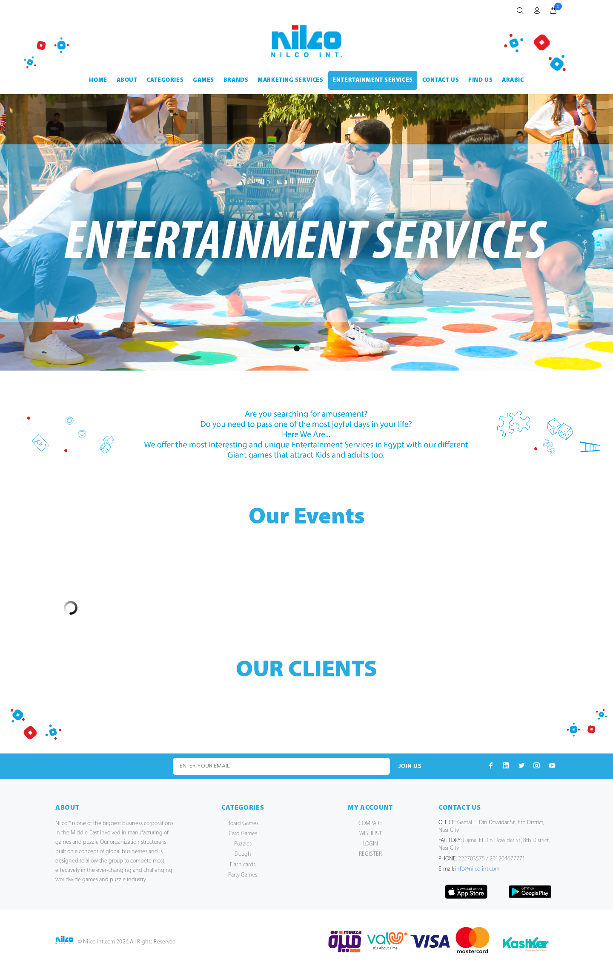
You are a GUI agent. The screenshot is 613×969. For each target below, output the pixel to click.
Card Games (243, 834)
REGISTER (370, 854)
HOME (98, 80)
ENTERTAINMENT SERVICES (372, 80)
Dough (243, 854)
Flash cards (242, 865)
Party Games (242, 875)
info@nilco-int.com (477, 869)
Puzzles (243, 844)
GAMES (203, 80)
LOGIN (370, 844)
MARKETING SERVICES (290, 80)
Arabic (513, 80)
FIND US (480, 80)
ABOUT (127, 80)
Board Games (242, 823)
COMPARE (370, 823)
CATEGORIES (164, 80)
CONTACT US (440, 80)
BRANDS (235, 80)
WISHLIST (370, 834)
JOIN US (409, 766)
